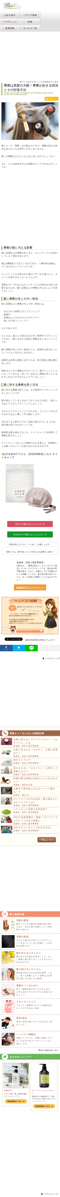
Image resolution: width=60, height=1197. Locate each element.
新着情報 (10, 28)
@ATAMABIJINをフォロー (40, 640)
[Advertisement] (30, 207)
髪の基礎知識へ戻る (48, 1050)
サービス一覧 (30, 28)
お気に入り (51, 99)
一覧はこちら (46, 839)
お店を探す (10, 15)
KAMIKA (8, 1090)
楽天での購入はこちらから (30, 524)
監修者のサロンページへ (30, 587)
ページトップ (51, 658)
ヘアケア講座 (30, 15)
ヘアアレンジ (10, 22)
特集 (30, 22)
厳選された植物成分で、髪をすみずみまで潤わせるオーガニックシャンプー (43, 1098)
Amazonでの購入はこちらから (30, 534)
